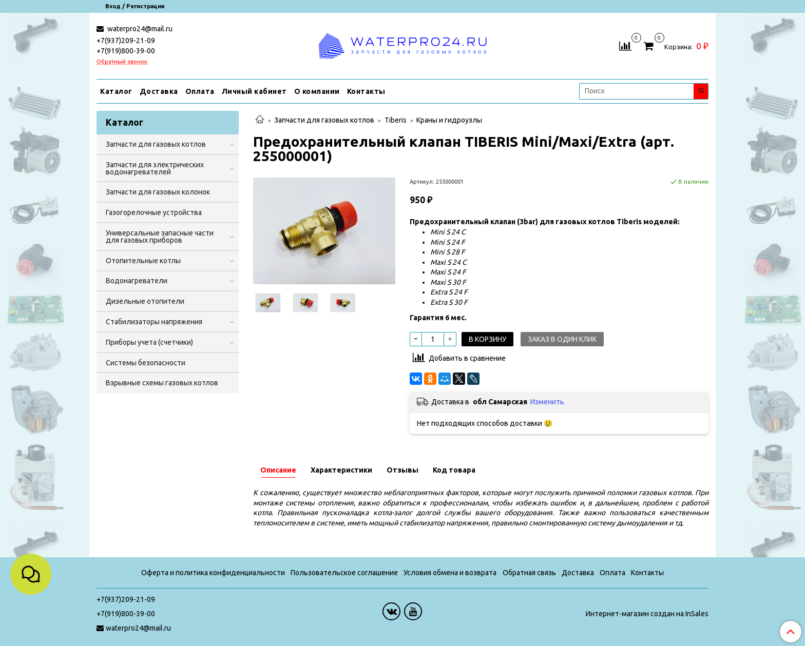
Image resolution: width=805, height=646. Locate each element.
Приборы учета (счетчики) (149, 342)
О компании (317, 91)
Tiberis (396, 120)
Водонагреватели (136, 281)
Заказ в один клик (562, 339)
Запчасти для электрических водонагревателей (155, 168)
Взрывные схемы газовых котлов (162, 383)
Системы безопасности (145, 363)
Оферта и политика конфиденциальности (213, 573)
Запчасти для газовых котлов (324, 120)
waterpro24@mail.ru (139, 29)
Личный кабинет (254, 91)
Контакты (366, 91)
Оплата (200, 91)
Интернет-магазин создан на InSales (647, 613)
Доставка (159, 91)
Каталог (116, 91)
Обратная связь (529, 573)
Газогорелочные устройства (154, 212)
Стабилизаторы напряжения (154, 322)
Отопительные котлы (143, 261)
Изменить (547, 402)
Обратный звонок (122, 62)
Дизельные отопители (145, 301)
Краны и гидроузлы (449, 120)
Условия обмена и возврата (450, 573)
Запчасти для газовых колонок (158, 192)
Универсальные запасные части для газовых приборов (160, 236)
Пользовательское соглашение (344, 573)
